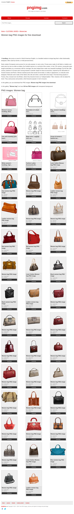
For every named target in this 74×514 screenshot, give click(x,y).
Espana (13, 2)
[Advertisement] (14, 47)
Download (9, 116)
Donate (28, 18)
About (9, 18)
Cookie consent (20, 502)
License (46, 18)
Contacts (64, 18)
